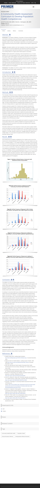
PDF (3, 408)
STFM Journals (19, 1)
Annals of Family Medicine (23, 2)
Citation (3, 411)
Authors (9, 30)
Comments (20, 30)
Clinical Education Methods (7, 436)
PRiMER (5, 2)
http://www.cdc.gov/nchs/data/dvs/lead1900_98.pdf (18, 362)
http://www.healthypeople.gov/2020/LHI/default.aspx (16, 357)
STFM (32, 2)
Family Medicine (12, 2)
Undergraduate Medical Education (22, 436)
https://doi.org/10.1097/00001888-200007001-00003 (16, 380)
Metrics (14, 30)
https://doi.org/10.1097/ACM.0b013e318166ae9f (15, 375)
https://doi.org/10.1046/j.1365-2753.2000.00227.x (15, 397)
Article (3, 30)
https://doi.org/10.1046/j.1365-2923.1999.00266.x (15, 393)
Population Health (21, 433)
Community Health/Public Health (8, 433)
